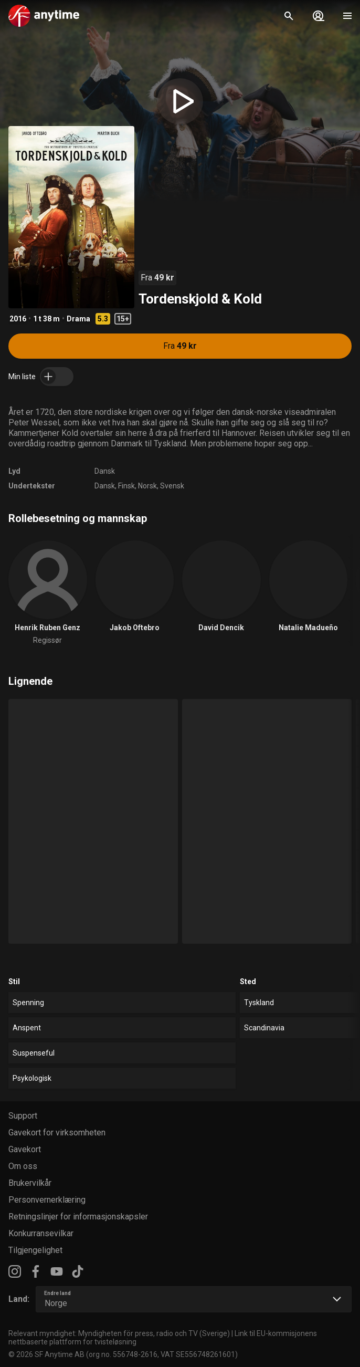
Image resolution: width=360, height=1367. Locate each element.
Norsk (147, 486)
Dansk (104, 471)
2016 (17, 319)
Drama (78, 319)
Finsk (126, 486)
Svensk (172, 486)
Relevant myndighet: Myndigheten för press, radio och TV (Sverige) (119, 1333)
